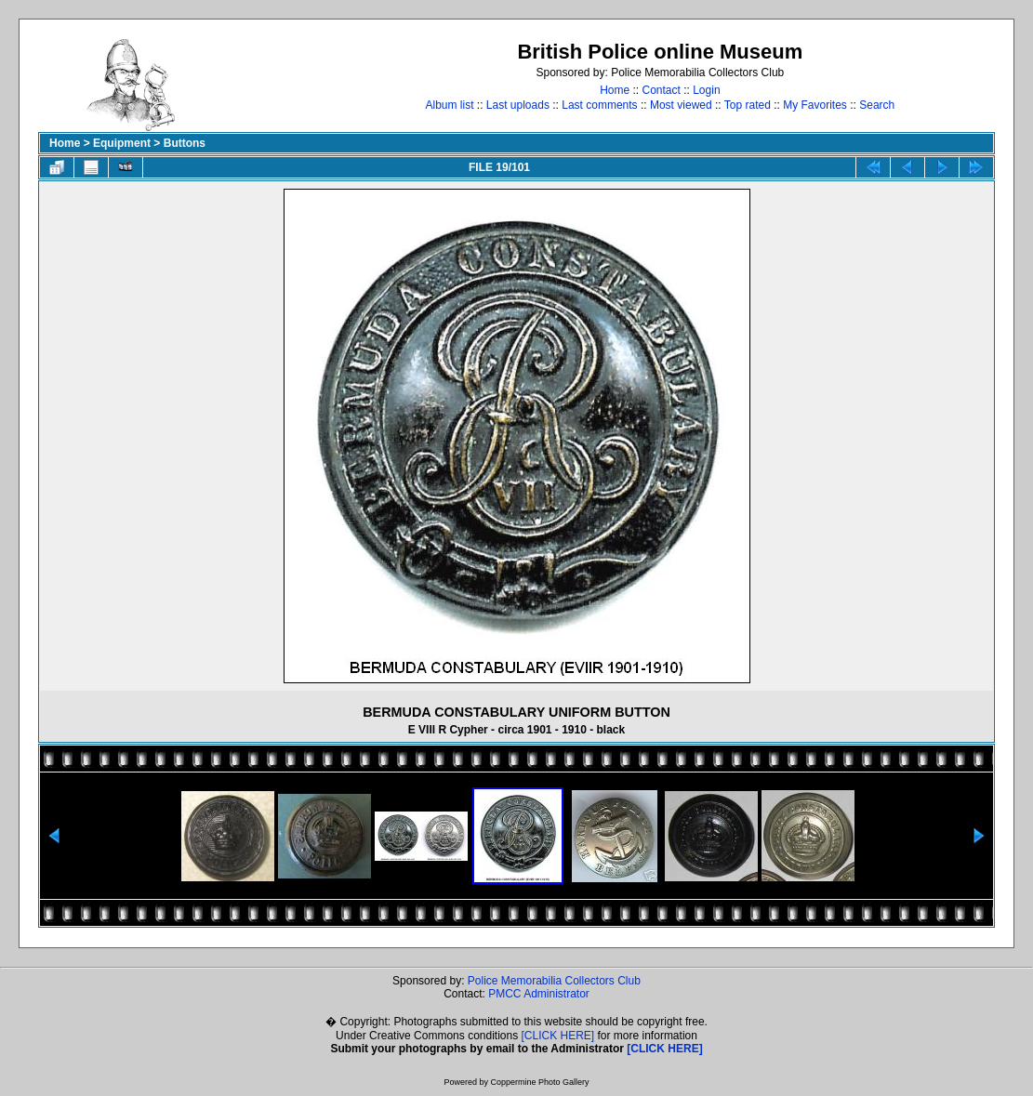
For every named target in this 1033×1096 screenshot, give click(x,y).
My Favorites (815, 105)
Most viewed (681, 105)
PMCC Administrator (538, 993)
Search (876, 105)
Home (614, 90)
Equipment (122, 143)
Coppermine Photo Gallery (539, 1082)
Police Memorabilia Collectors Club (554, 980)
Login (706, 90)
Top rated (747, 105)
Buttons (184, 143)
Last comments (599, 105)
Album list (449, 105)
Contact (661, 90)
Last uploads (518, 105)
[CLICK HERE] (558, 1035)
